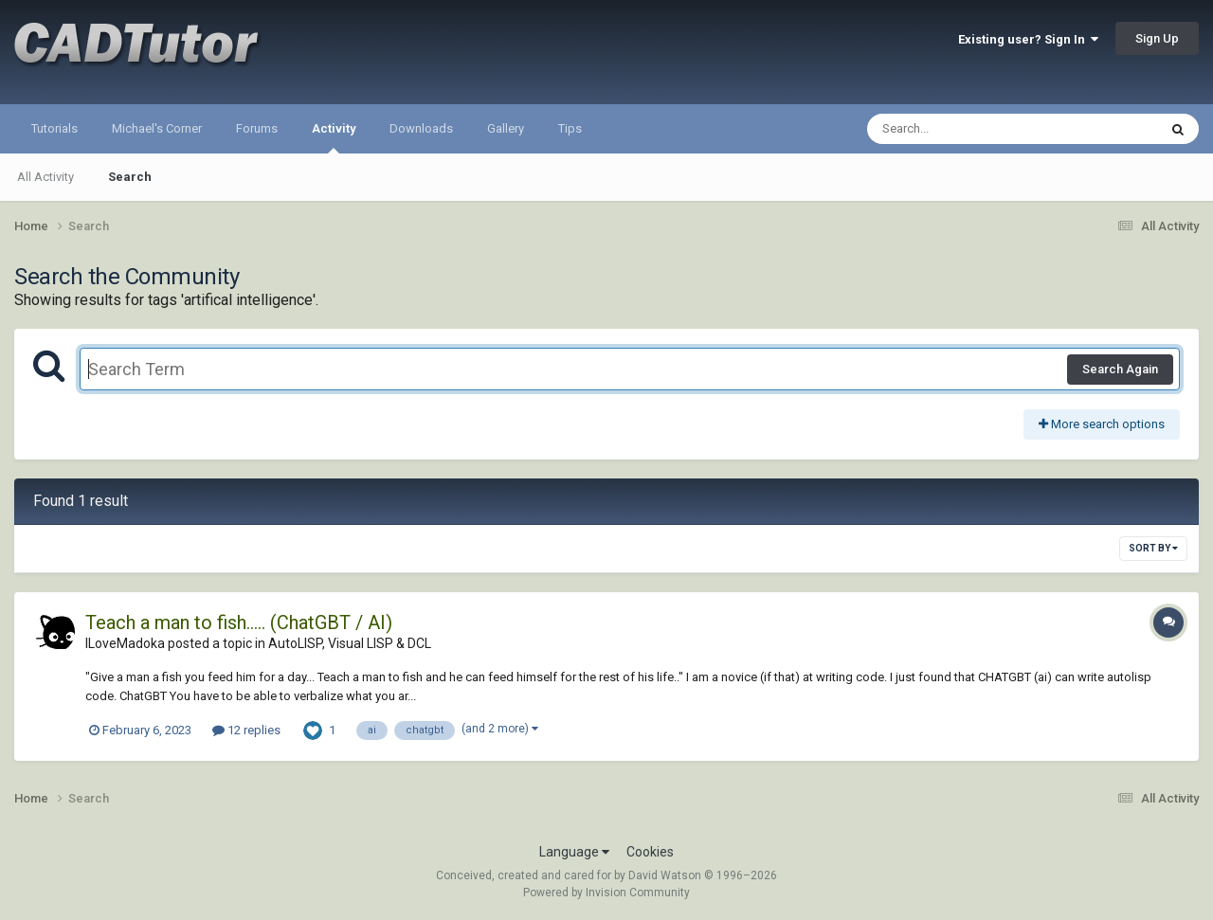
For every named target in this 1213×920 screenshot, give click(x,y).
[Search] (963, 129)
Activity (333, 137)
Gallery (505, 128)
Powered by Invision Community (606, 892)
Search (130, 177)
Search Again (1120, 369)
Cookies (650, 851)
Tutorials (54, 128)
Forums (257, 128)
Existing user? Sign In (1028, 39)
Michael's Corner (157, 128)
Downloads (421, 128)
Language (574, 851)
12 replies (246, 730)
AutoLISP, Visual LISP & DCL (349, 643)
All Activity (45, 177)
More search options (1102, 424)
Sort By (1153, 548)
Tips (570, 128)
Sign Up (1157, 38)
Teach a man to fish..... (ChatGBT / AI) (238, 622)
